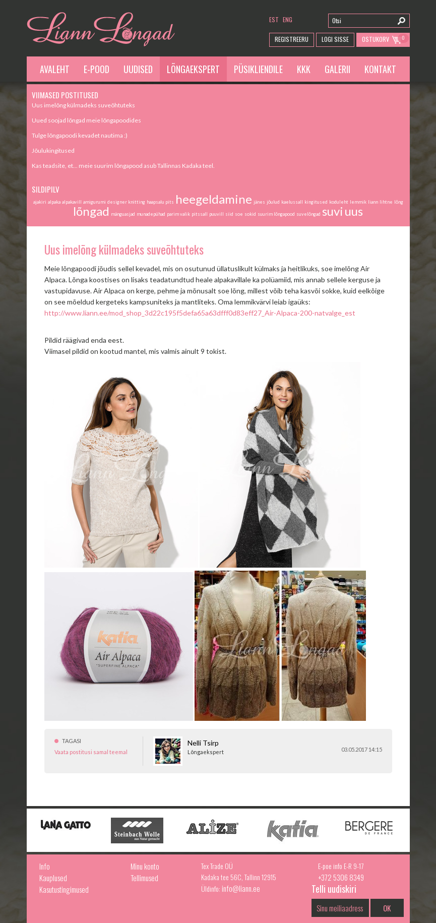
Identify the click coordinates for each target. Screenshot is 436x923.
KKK (303, 69)
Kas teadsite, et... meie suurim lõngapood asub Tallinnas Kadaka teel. (123, 165)
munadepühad (151, 214)
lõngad (91, 211)
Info (44, 866)
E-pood (96, 69)
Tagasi (71, 740)
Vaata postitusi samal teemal (91, 752)
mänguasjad (123, 214)
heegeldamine (213, 199)
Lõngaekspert (193, 69)
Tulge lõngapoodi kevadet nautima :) (80, 135)
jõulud (273, 202)
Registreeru (291, 39)
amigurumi (94, 202)
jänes (259, 202)
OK (387, 907)
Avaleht (55, 69)
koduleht (338, 202)
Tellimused (144, 877)
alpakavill (72, 202)
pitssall (200, 214)
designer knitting (126, 202)
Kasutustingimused (64, 889)
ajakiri (39, 202)
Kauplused (53, 877)
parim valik (178, 214)
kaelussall (292, 202)
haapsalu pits (160, 202)
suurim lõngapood (276, 214)
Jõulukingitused (53, 150)
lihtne (386, 202)
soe (239, 214)
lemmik (358, 202)
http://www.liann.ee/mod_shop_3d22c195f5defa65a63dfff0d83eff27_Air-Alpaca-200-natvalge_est (199, 313)
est (274, 19)
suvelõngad (308, 214)
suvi (332, 211)
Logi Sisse (335, 39)
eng (287, 19)
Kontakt (380, 69)
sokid (250, 214)
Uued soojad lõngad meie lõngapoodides (86, 120)
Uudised (138, 69)
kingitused (316, 202)
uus (354, 211)
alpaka (54, 202)
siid (229, 214)
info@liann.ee (241, 888)
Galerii (337, 69)
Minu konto (145, 866)
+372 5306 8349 (341, 877)
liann (373, 202)
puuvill (216, 214)
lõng (398, 202)
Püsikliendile (258, 69)
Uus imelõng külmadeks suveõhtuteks (83, 105)
